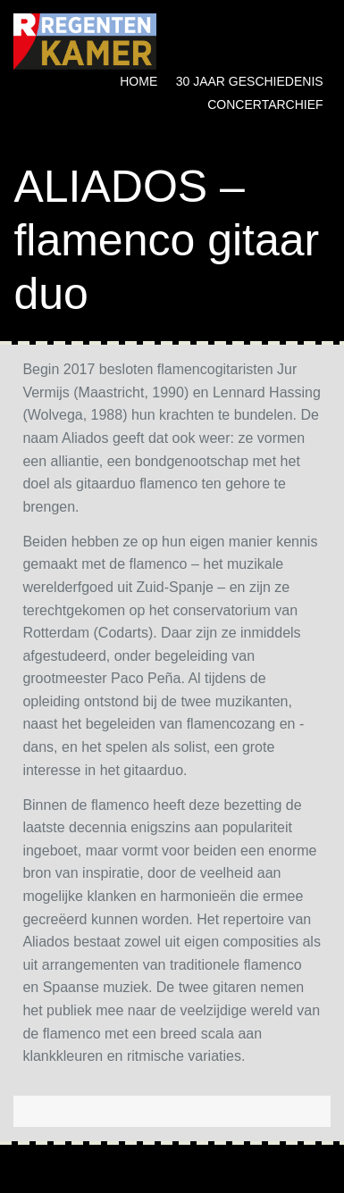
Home (138, 81)
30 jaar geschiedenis (249, 81)
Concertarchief (265, 104)
